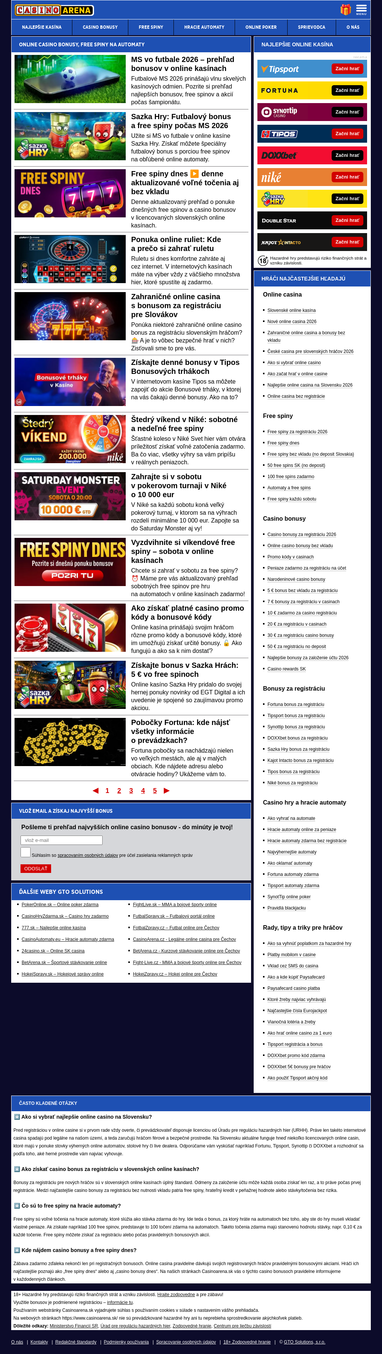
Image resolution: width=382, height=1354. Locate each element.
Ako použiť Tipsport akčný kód (297, 1078)
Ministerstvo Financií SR (74, 1326)
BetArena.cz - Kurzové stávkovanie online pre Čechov (186, 951)
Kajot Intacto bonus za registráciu (300, 760)
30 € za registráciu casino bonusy (300, 635)
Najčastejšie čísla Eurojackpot (297, 1010)
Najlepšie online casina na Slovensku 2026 (310, 385)
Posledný (167, 790)
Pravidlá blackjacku (286, 908)
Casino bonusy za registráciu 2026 (301, 534)
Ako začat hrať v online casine (297, 374)
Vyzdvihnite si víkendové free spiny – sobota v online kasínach (183, 551)
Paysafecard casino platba (293, 988)
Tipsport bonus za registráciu (296, 715)
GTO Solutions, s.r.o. (304, 1342)
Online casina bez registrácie (296, 396)
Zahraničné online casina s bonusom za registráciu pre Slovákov (176, 305)
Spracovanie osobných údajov (186, 1342)
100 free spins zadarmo (290, 476)
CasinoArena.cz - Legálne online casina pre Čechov (184, 939)
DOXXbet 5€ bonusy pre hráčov (299, 1066)
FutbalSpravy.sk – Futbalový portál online (174, 916)
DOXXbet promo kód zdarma (296, 1055)
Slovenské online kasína (291, 310)
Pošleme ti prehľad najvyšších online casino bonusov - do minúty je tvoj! (127, 827)
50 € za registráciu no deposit (296, 646)
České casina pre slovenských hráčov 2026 (310, 351)
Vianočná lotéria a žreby (291, 1022)
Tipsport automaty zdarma (293, 885)
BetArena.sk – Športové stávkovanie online (64, 962)
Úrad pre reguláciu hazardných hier (135, 1326)
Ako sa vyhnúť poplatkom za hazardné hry (309, 943)
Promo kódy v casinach (290, 557)
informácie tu (120, 1302)
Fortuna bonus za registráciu (295, 704)
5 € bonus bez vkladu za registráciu (302, 590)
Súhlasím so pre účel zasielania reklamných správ (112, 855)
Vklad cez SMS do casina (292, 966)
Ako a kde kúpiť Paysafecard (296, 977)
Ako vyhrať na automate (291, 818)
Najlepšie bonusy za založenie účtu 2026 (307, 657)
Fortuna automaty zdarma (293, 874)
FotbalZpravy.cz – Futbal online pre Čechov (176, 927)
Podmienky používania (126, 1342)
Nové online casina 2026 (291, 321)
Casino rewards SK (286, 669)
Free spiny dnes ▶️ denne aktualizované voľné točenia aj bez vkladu (185, 183)
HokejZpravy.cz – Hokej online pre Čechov (175, 974)
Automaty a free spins (289, 487)
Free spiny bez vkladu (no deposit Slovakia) (310, 454)
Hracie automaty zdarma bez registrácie (307, 840)
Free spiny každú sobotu (291, 499)
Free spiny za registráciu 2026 (297, 431)
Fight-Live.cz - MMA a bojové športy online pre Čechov (187, 962)
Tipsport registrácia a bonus (295, 1044)
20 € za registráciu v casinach (296, 624)
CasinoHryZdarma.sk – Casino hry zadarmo (65, 916)
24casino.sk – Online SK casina (53, 951)
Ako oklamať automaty (289, 863)
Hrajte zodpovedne (176, 1294)
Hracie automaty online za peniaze (301, 829)
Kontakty (39, 1342)
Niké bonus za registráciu (292, 783)
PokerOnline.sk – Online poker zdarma (60, 904)
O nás (17, 1342)
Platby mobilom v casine (291, 954)
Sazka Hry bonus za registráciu (298, 749)
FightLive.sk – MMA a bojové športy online (175, 904)
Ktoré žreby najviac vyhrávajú (296, 999)
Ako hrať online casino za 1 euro (299, 1033)
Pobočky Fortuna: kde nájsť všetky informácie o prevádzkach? (180, 731)
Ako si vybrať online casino (294, 362)
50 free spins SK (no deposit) (296, 465)
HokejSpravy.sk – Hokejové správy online (63, 974)
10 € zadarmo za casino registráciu (302, 613)
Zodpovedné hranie (192, 1326)
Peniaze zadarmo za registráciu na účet (306, 568)
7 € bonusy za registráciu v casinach (303, 601)
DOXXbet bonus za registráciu (297, 738)
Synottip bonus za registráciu (296, 726)
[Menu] (361, 10)
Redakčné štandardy (75, 1342)
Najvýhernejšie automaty (291, 852)
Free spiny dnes (283, 443)
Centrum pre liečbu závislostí (242, 1326)
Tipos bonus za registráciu (293, 771)
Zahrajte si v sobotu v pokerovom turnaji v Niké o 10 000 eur (179, 485)
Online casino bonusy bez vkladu (300, 545)
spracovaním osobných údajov (87, 855)
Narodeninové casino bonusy (296, 579)
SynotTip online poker (289, 896)
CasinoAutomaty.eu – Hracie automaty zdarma (68, 939)
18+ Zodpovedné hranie (247, 1342)
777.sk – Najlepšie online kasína (54, 927)
